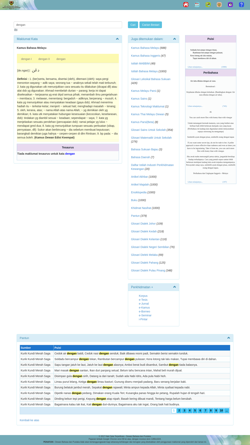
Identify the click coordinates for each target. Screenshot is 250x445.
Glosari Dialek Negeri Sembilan (150, 247)
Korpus (143, 295)
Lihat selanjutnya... (195, 67)
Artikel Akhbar (139, 176)
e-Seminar (145, 315)
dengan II (44, 59)
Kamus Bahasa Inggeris (145, 55)
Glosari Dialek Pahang (144, 262)
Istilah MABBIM (140, 63)
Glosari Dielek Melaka (144, 254)
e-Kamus (144, 307)
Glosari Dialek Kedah (144, 231)
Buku (134, 200)
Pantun (135, 215)
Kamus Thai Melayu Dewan (147, 114)
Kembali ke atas (29, 420)
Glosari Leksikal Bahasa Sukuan (151, 79)
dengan (61, 59)
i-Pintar (143, 319)
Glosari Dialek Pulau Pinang (148, 270)
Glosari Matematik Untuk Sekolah (151, 137)
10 (221, 410)
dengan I (26, 59)
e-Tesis (143, 299)
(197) (224, 182)
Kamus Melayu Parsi (143, 90)
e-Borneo (144, 311)
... (227, 410)
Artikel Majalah (140, 184)
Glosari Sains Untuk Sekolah (148, 129)
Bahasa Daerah (140, 157)
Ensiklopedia (138, 192)
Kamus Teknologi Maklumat (147, 106)
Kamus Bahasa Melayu (145, 47)
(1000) (224, 67)
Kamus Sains (139, 98)
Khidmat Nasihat (141, 208)
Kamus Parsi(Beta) (142, 122)
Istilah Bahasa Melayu (144, 71)
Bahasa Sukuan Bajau (144, 149)
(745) (224, 106)
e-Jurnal (144, 303)
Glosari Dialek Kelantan (145, 239)
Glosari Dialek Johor (143, 223)
